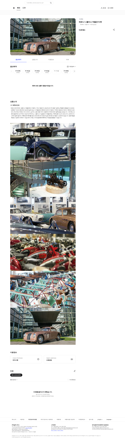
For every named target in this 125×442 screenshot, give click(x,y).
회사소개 (14, 419)
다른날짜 (71, 66)
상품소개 (35, 59)
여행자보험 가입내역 (70, 419)
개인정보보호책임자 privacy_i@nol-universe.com (102, 429)
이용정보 (51, 59)
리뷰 (67, 59)
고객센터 (99, 419)
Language (108, 419)
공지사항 (91, 419)
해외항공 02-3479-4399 (56, 429)
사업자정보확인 (28, 428)
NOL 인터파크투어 (16, 375)
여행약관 (59, 419)
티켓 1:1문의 (60, 430)
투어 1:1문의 (54, 430)
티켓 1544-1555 (62, 426)
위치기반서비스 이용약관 (47, 419)
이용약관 (22, 419)
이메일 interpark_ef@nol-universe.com (100, 427)
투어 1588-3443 (54, 426)
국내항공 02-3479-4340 (67, 429)
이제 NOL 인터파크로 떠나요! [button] (35, 3)
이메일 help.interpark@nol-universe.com (69, 427)
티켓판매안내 (82, 419)
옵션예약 (18, 59)
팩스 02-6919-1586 (55, 427)
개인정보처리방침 (32, 419)
